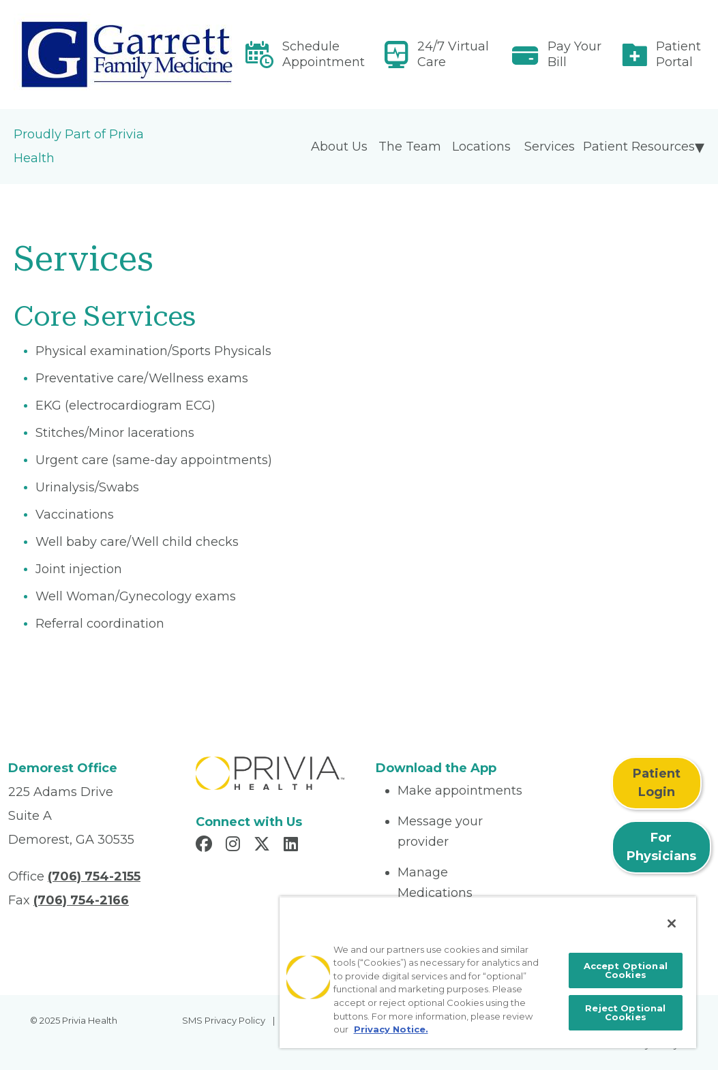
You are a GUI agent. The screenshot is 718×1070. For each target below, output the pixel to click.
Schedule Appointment (323, 54)
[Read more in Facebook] (206, 845)
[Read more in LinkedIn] (293, 845)
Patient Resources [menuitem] (639, 146)
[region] (488, 972)
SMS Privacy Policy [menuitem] (223, 1020)
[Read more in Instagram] (235, 845)
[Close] (672, 923)
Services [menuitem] (549, 146)
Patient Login (656, 782)
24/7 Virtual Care (453, 54)
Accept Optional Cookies (626, 970)
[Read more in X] (264, 845)
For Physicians (661, 846)
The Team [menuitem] (409, 146)
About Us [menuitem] (339, 146)
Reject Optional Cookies (625, 1012)
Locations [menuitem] (481, 146)
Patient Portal (678, 54)
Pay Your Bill (574, 54)
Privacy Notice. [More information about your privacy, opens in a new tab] (391, 1029)
